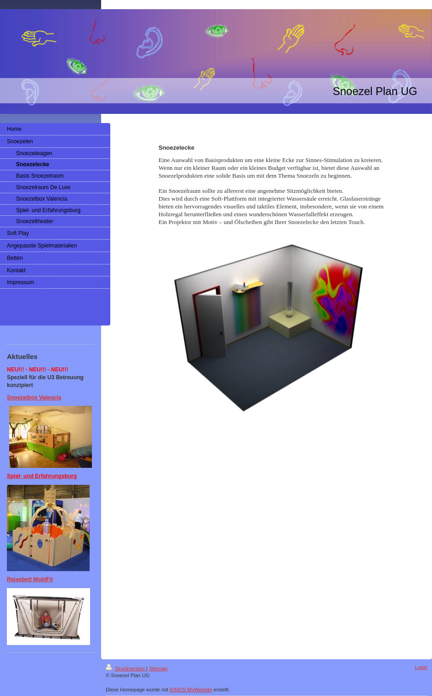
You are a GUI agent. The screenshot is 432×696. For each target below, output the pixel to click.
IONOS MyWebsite (191, 689)
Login (421, 667)
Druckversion (126, 668)
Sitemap (158, 668)
